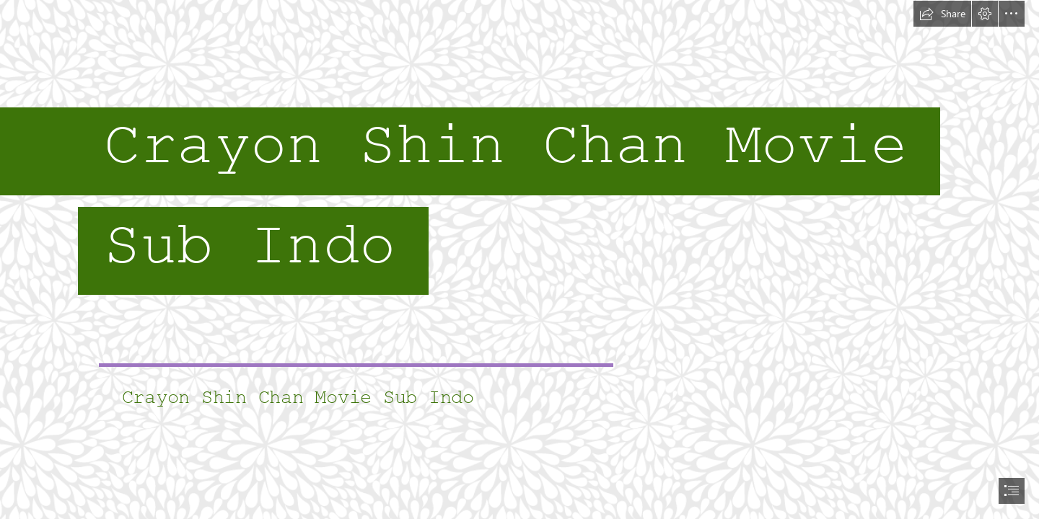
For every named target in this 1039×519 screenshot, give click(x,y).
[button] (942, 14)
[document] (519, 259)
